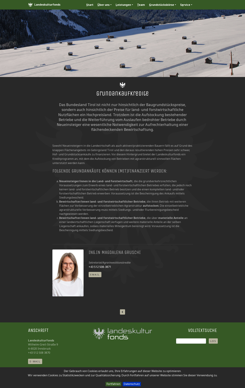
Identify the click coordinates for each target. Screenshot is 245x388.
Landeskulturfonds (44, 5)
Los (213, 341)
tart (89, 5)
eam (141, 5)
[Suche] (191, 341)
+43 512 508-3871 (100, 267)
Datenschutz (132, 384)
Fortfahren (113, 384)
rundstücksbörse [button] (162, 5)
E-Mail (35, 361)
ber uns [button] (104, 5)
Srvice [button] (186, 5)
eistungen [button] (124, 5)
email (95, 274)
